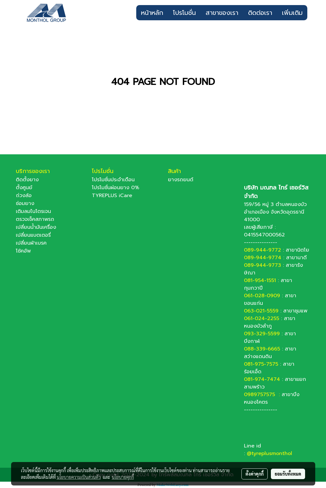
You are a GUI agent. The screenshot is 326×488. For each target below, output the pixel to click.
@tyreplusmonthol (269, 453)
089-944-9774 (262, 257)
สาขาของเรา (222, 12)
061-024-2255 (261, 318)
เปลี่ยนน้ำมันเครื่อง (36, 227)
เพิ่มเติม (292, 12)
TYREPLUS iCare (112, 195)
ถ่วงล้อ (24, 195)
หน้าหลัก (152, 12)
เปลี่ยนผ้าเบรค (31, 243)
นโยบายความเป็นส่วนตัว (79, 477)
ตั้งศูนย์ (24, 187)
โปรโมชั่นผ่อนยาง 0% (115, 187)
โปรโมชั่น (184, 12)
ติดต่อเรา (260, 12)
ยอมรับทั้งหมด (288, 474)
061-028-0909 (262, 295)
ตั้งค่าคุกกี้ (255, 474)
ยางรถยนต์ (180, 179)
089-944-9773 (262, 265)
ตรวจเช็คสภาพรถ (35, 219)
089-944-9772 (262, 250)
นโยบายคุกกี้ (123, 477)
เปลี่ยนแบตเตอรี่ (33, 235)
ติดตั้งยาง (27, 179)
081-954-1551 (260, 280)
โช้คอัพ (23, 251)
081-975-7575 (261, 364)
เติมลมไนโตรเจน (33, 211)
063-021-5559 (261, 311)
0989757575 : (263, 394)
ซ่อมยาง (25, 203)
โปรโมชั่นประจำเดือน (113, 179)
